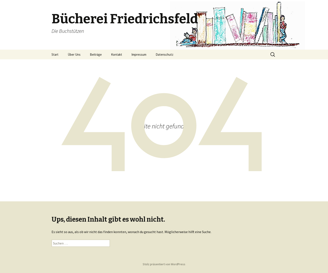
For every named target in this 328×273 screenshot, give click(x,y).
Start (55, 54)
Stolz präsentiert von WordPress (164, 264)
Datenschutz (164, 54)
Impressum (138, 54)
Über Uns (74, 54)
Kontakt (116, 54)
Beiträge (96, 54)
